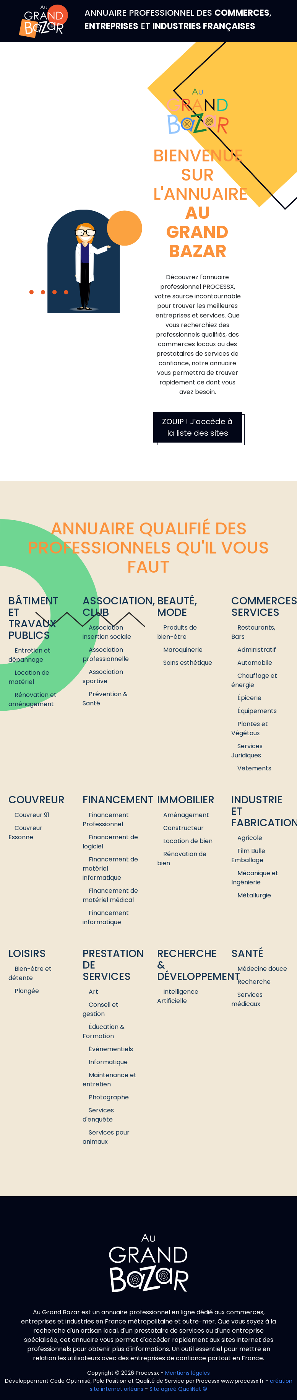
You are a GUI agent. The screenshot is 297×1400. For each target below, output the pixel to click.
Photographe (109, 1097)
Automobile (254, 662)
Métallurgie (254, 895)
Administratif (256, 649)
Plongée (27, 991)
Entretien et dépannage (29, 655)
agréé (169, 1389)
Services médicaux (247, 999)
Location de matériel (28, 677)
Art (93, 991)
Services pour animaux (106, 1137)
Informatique (108, 1062)
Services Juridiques (247, 751)
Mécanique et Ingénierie (254, 878)
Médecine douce (262, 968)
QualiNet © (192, 1389)
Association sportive (103, 676)
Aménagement (186, 815)
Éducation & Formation (104, 1031)
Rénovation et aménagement (32, 699)
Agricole (249, 837)
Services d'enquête (98, 1115)
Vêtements (254, 768)
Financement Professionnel (106, 820)
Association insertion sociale (107, 632)
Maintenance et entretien (109, 1080)
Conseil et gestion (100, 1009)
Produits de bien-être (177, 632)
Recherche (254, 981)
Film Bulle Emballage (248, 855)
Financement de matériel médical (110, 895)
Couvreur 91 (32, 815)
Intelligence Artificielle (177, 996)
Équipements (257, 711)
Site (154, 1389)
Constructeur (183, 828)
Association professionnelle (106, 654)
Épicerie (249, 697)
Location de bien (188, 841)
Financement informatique (106, 917)
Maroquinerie (183, 649)
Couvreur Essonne (25, 833)
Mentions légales (187, 1373)
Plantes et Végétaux (249, 728)
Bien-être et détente (30, 973)
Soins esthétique (187, 662)
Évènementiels (111, 1049)
